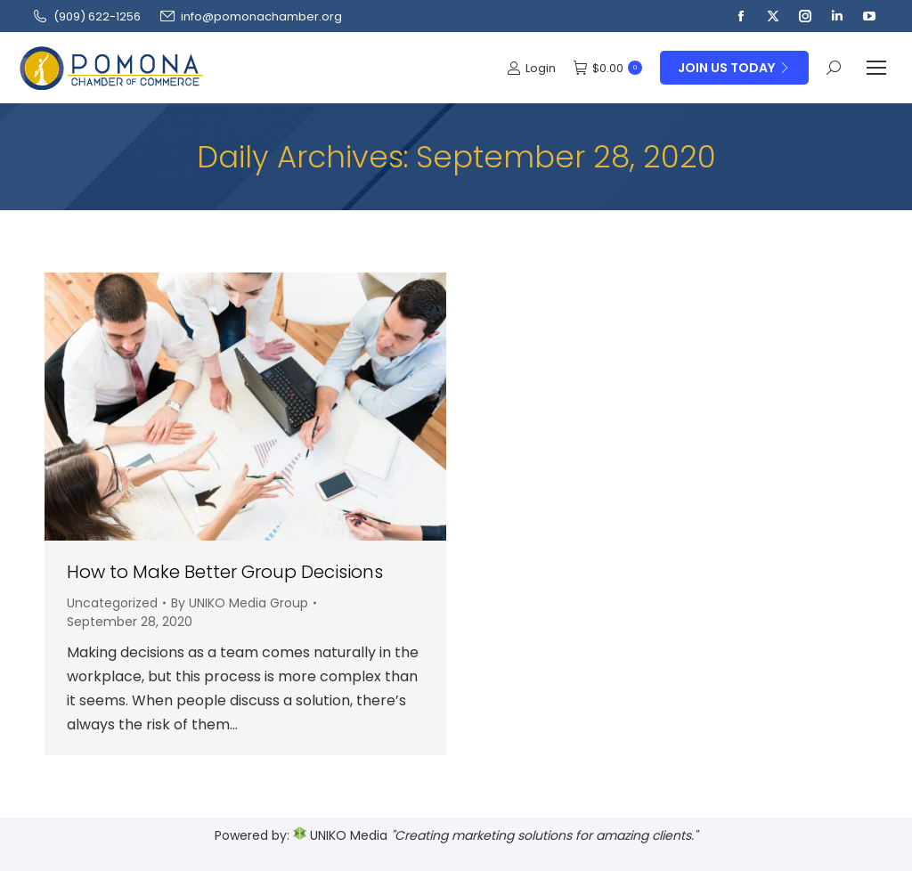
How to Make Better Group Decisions (225, 571)
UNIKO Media (340, 835)
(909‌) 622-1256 (86, 16)
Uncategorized (112, 603)
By (239, 603)
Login (531, 68)
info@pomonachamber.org (250, 16)
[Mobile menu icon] (876, 67)
